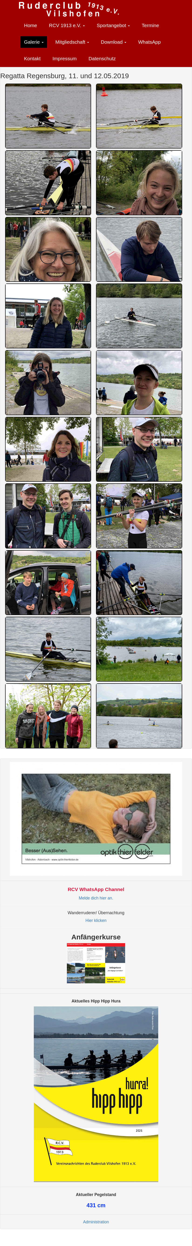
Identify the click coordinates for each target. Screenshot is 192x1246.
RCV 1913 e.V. (67, 25)
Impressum (64, 58)
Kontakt (32, 58)
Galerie (34, 42)
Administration (96, 1222)
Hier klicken (96, 920)
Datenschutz (102, 58)
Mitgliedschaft (72, 42)
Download (113, 42)
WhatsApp (149, 42)
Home (30, 25)
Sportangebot (113, 25)
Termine (150, 25)
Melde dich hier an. (96, 898)
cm (95, 1205)
